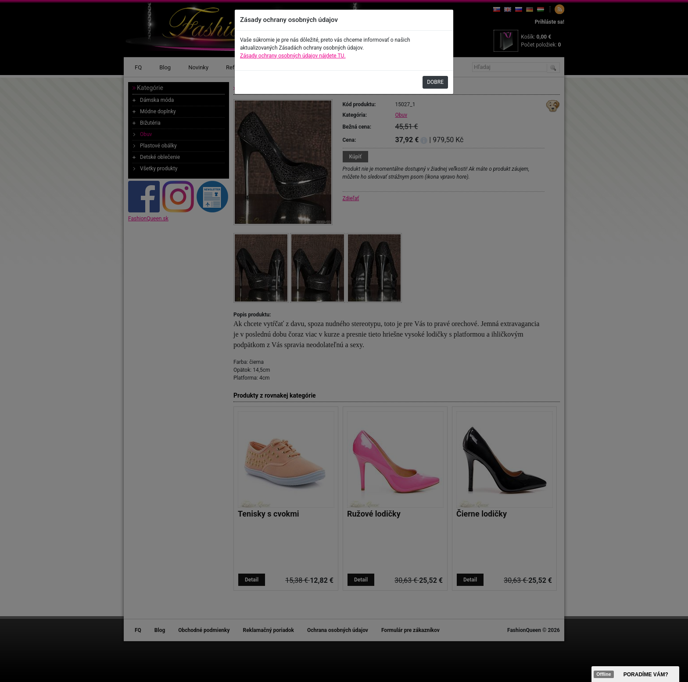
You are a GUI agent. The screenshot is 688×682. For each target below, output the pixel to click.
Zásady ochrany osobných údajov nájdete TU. (293, 56)
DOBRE (435, 82)
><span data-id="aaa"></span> (635, 674)
